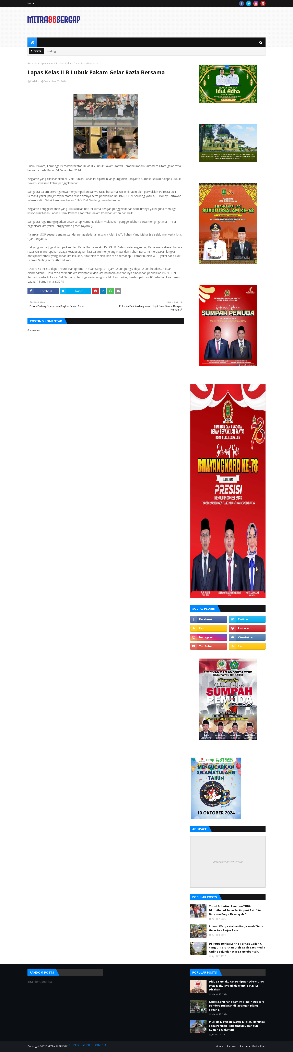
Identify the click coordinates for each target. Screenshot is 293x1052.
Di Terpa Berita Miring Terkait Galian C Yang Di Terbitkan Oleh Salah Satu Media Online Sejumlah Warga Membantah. (237, 947)
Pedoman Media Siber (253, 1046)
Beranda (32, 63)
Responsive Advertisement (228, 862)
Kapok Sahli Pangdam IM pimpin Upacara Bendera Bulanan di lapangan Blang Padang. (236, 1005)
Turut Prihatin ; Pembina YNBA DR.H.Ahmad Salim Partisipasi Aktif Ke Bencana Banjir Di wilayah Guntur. (235, 910)
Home (31, 3)
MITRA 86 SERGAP (58, 1046)
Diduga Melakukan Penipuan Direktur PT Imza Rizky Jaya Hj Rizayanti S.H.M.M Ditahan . (237, 985)
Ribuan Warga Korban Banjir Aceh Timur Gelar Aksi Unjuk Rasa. (236, 928)
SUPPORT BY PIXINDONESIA (87, 1045)
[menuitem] (32, 42)
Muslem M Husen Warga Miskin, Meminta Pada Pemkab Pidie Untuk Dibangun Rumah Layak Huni (237, 1025)
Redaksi (34, 81)
